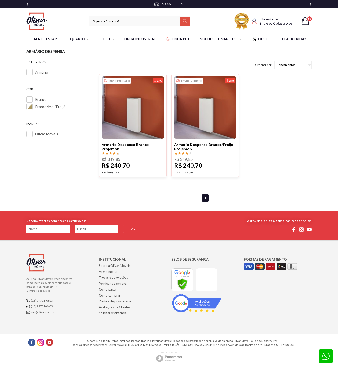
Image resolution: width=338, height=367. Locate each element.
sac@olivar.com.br (43, 312)
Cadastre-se (282, 23)
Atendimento (108, 272)
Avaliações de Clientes (114, 307)
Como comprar (109, 295)
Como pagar (108, 289)
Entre (264, 23)
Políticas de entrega (113, 283)
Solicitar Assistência (113, 313)
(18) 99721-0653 (42, 300)
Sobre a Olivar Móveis (114, 266)
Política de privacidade (115, 301)
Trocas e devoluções (113, 277)
